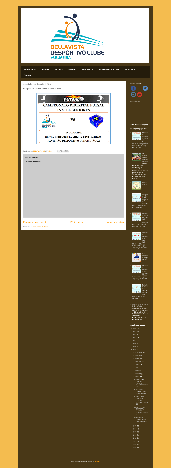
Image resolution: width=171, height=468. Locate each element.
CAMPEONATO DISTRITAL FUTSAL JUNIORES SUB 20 (141, 383)
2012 (135, 438)
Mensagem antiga (115, 222)
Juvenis (45, 69)
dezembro (138, 352)
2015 (135, 432)
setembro (138, 361)
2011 (135, 441)
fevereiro (138, 374)
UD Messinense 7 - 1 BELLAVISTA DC (145, 157)
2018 (135, 350)
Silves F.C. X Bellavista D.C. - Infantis (140, 305)
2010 (135, 444)
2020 (135, 344)
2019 (135, 347)
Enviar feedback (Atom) (40, 227)
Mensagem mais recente (35, 222)
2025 (135, 328)
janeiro (137, 377)
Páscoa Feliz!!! (144, 183)
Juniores (59, 69)
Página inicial (30, 69)
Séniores (72, 69)
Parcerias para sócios (109, 69)
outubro (137, 358)
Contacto (28, 75)
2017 (135, 426)
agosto (137, 364)
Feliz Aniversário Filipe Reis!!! (145, 256)
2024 (135, 332)
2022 (135, 338)
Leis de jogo (87, 69)
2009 (135, 447)
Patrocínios (130, 69)
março (137, 371)
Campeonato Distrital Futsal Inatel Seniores (140, 391)
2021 (135, 341)
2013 (135, 435)
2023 (135, 335)
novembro (138, 355)
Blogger (97, 461)
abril (136, 367)
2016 (135, 429)
